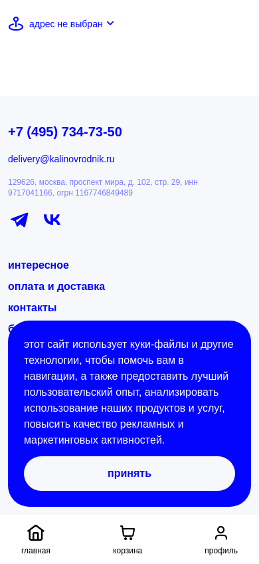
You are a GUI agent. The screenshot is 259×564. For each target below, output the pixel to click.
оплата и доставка (56, 286)
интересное (38, 265)
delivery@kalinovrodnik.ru (61, 159)
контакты (32, 307)
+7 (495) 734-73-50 (65, 131)
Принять (129, 473)
